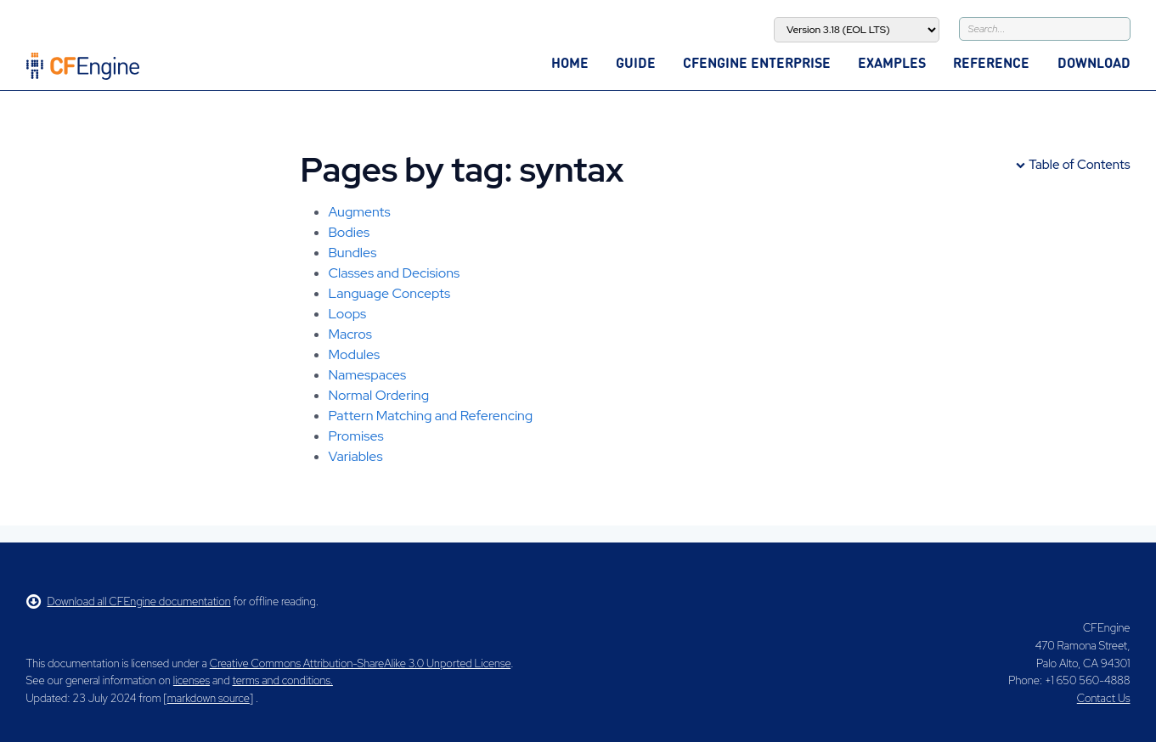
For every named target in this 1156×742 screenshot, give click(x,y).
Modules (355, 354)
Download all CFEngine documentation (128, 601)
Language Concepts (390, 293)
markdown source (208, 698)
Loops (348, 314)
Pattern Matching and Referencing (431, 415)
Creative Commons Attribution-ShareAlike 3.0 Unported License (360, 663)
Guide (636, 62)
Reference (991, 62)
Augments (360, 212)
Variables (356, 456)
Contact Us (1104, 698)
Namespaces (368, 375)
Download (1094, 62)
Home (570, 62)
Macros (350, 334)
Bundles (353, 252)
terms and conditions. (283, 680)
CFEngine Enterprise (757, 62)
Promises (356, 436)
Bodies (349, 232)
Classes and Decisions (394, 273)
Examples (892, 62)
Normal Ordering (379, 395)
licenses (191, 680)
